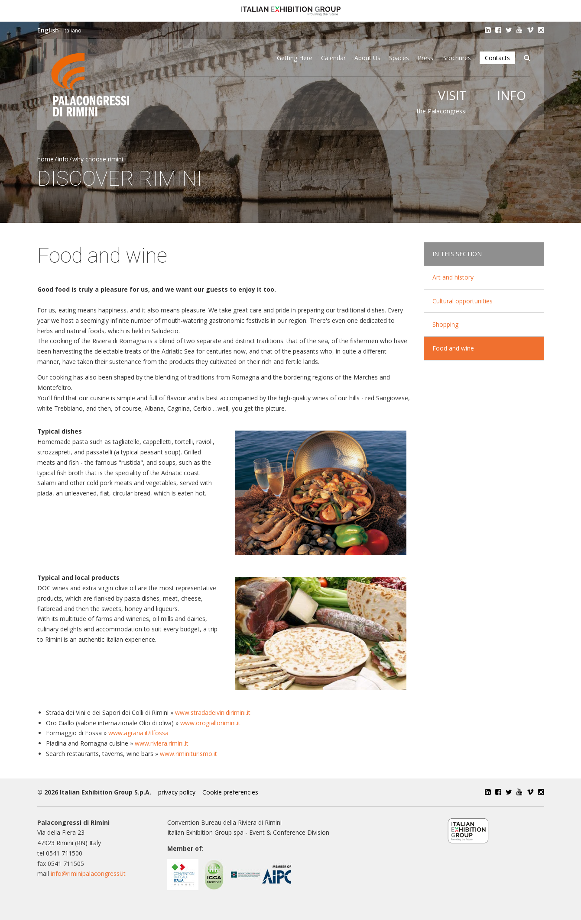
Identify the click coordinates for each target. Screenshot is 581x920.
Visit (452, 95)
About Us (367, 58)
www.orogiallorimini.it (210, 723)
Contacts (497, 58)
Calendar (333, 58)
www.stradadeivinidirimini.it (212, 712)
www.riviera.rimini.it (161, 743)
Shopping (445, 324)
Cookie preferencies (230, 792)
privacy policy (176, 792)
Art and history (453, 277)
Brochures (456, 58)
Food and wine (453, 348)
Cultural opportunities (462, 301)
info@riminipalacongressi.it (88, 873)
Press (425, 58)
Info (511, 95)
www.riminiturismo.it (188, 754)
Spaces (399, 58)
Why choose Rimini (97, 159)
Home (45, 159)
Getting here (294, 58)
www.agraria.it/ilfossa (138, 733)
